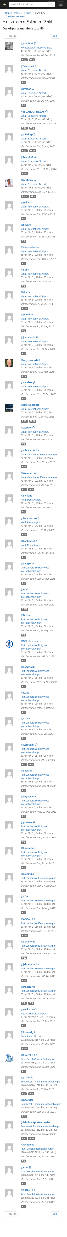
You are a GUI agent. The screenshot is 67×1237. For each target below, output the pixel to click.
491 (24, 935)
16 (24, 981)
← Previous (10, 36)
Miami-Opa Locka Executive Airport (39, 454)
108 (24, 196)
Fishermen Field (16, 16)
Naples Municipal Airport (34, 1013)
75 (24, 535)
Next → (55, 36)
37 (24, 60)
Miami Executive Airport (33, 70)
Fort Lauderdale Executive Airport (38, 878)
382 (24, 308)
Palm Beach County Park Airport (38, 1059)
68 (24, 1116)
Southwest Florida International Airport (41, 1081)
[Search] (51, 4)
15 (24, 958)
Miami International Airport (35, 206)
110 (24, 174)
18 (24, 151)
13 (24, 128)
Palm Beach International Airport (38, 1148)
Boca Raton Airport (31, 1036)
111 (24, 1049)
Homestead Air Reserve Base (36, 47)
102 (24, 609)
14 (32, 151)
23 (32, 1138)
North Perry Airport (31, 499)
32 (24, 376)
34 (32, 421)
